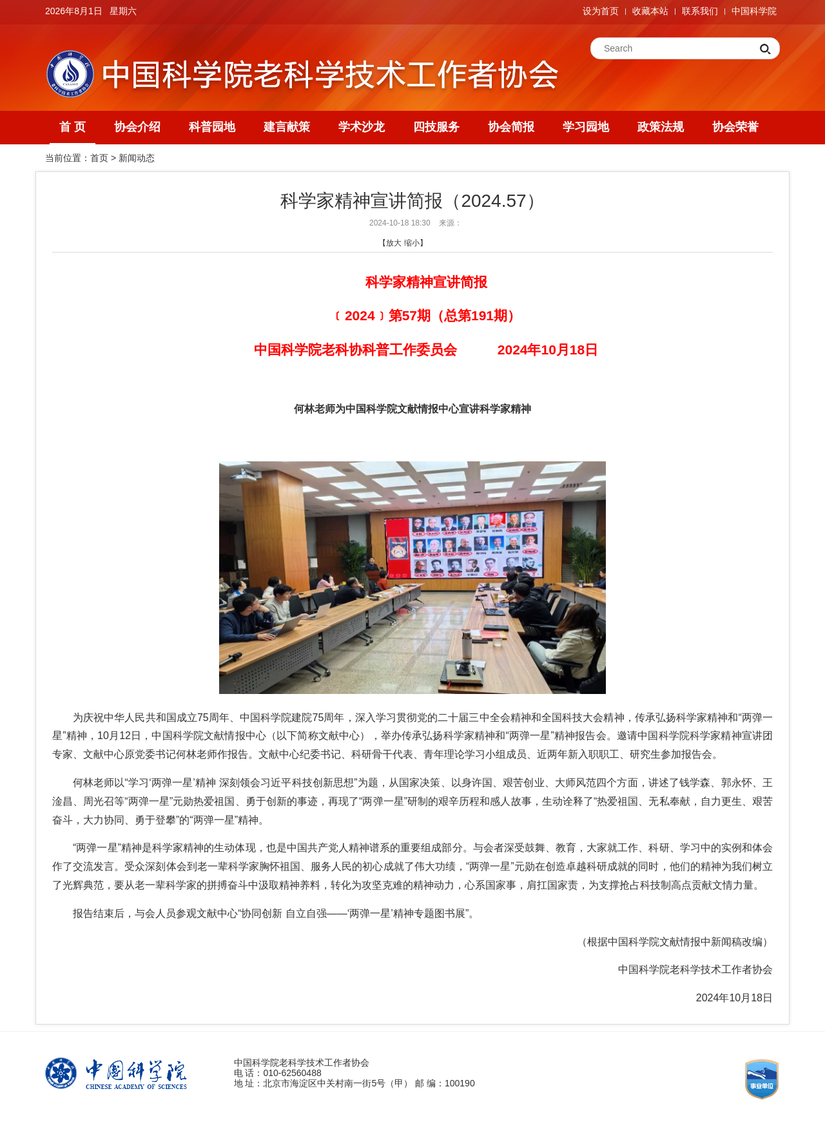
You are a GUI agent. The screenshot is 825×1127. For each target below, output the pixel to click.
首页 (99, 158)
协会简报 (511, 126)
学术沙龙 (361, 126)
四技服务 (436, 126)
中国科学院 (754, 11)
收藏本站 (650, 11)
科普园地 (212, 126)
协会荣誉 (735, 126)
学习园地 (586, 126)
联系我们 (700, 11)
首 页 (72, 126)
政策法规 (660, 126)
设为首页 (601, 11)
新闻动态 (137, 158)
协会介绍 (137, 126)
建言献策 (287, 126)
